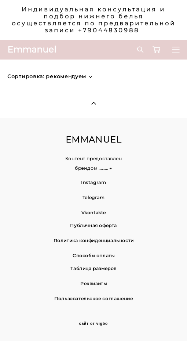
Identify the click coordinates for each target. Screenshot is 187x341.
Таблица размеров (93, 268)
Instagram (93, 182)
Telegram (93, 197)
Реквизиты (93, 283)
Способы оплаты (93, 255)
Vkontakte (93, 212)
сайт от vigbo (93, 324)
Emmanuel (31, 49)
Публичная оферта (93, 225)
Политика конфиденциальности (94, 240)
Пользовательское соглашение (93, 298)
